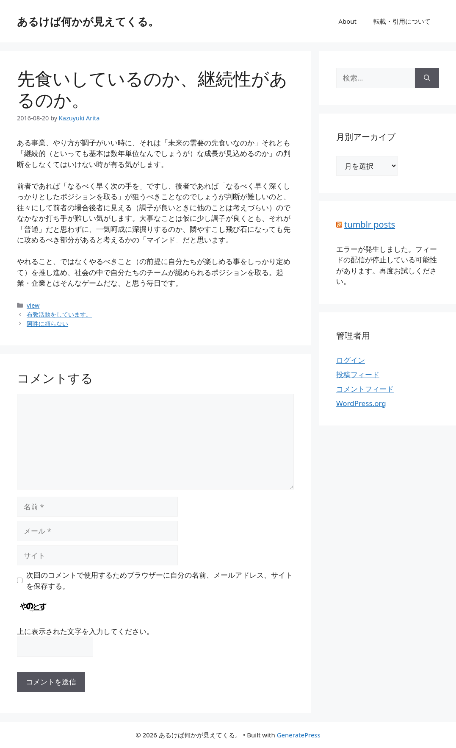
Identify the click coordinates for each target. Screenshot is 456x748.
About (347, 21)
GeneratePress (299, 735)
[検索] (427, 78)
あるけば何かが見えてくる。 (88, 21)
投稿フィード (357, 374)
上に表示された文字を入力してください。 (85, 631)
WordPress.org (361, 403)
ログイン (350, 360)
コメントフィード (365, 389)
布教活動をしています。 (59, 314)
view (33, 305)
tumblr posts (369, 224)
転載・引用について (402, 21)
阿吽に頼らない (47, 324)
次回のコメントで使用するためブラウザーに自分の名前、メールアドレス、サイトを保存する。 (159, 580)
